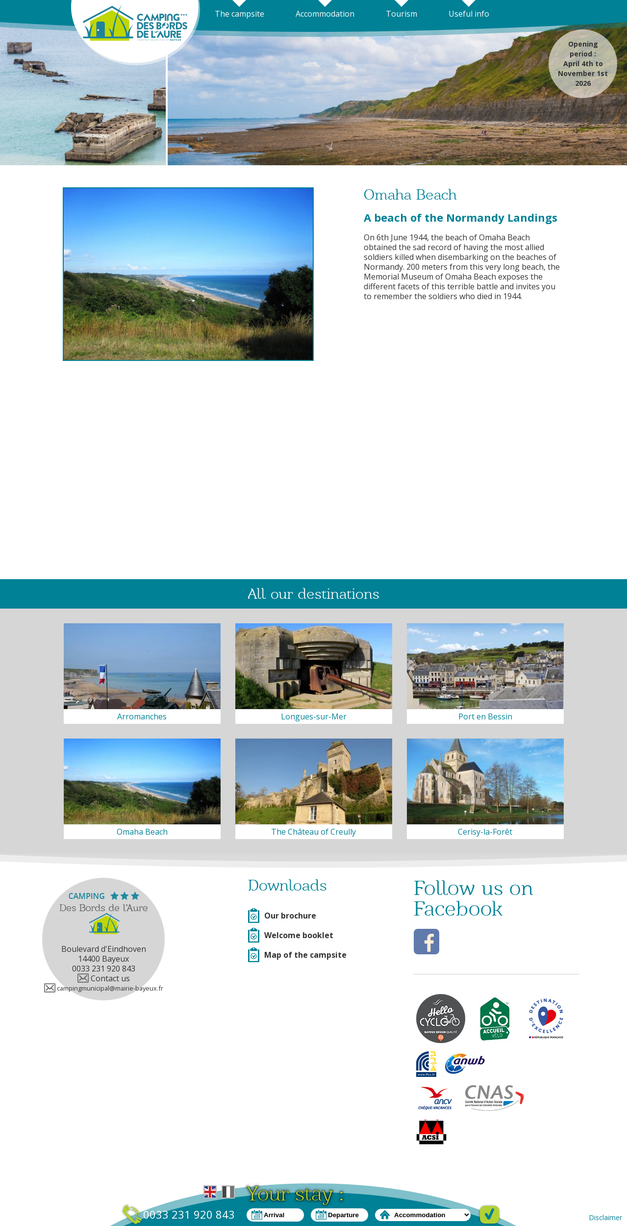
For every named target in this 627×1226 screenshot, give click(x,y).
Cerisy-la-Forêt (485, 831)
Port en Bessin (485, 716)
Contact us (103, 978)
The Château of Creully (313, 831)
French (228, 1192)
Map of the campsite (297, 954)
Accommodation (325, 13)
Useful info (469, 13)
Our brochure (282, 915)
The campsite (239, 13)
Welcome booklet (290, 935)
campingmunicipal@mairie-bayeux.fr (103, 988)
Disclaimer (605, 1217)
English (210, 1192)
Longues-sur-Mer (314, 716)
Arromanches (142, 716)
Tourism (401, 13)
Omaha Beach (142, 831)
